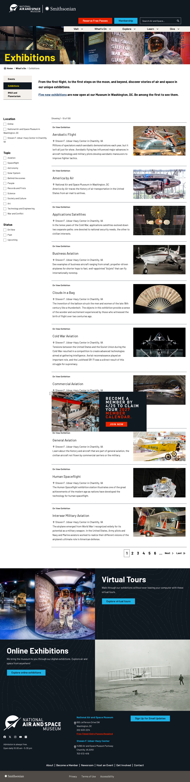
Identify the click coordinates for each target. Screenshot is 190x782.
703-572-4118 (83, 753)
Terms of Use (88, 776)
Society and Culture (17, 198)
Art (9, 203)
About (49, 765)
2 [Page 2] (132, 553)
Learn (150, 29)
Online (10, 124)
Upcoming (12, 239)
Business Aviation (66, 253)
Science (11, 193)
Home (10, 68)
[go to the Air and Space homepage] (32, 723)
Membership (126, 20)
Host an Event (105, 765)
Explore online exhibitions (26, 672)
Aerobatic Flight (64, 134)
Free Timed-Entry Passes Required (95, 733)
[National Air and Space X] (10, 736)
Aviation (11, 157)
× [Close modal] (51, 393)
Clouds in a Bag (64, 292)
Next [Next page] (169, 553)
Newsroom (87, 765)
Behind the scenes (16, 178)
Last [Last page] (180, 553)
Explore (127, 29)
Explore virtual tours (118, 601)
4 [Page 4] (144, 553)
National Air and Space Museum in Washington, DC (21, 131)
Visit (76, 29)
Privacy (73, 776)
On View (11, 229)
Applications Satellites (69, 214)
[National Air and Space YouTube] (20, 736)
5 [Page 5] (150, 553)
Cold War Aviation (65, 336)
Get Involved (123, 765)
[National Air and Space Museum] (24, 8)
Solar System (14, 173)
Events (11, 79)
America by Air (63, 178)
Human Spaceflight (67, 476)
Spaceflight (13, 162)
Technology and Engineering (21, 208)
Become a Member (67, 765)
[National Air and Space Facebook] (4, 736)
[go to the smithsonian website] (60, 8)
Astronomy (13, 168)
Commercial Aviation (68, 384)
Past (10, 234)
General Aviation (65, 440)
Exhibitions (13, 85)
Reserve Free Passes (95, 20)
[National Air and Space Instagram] (15, 736)
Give (172, 29)
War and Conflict (15, 213)
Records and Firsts (17, 188)
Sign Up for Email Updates (150, 718)
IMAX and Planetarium (14, 94)
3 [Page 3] (138, 553)
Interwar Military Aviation (71, 515)
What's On (101, 29)
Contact (139, 765)
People (11, 183)
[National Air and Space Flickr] (26, 736)
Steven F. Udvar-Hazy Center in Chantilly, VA (25, 139)
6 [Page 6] (155, 553)
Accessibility (107, 776)
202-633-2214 (83, 730)
